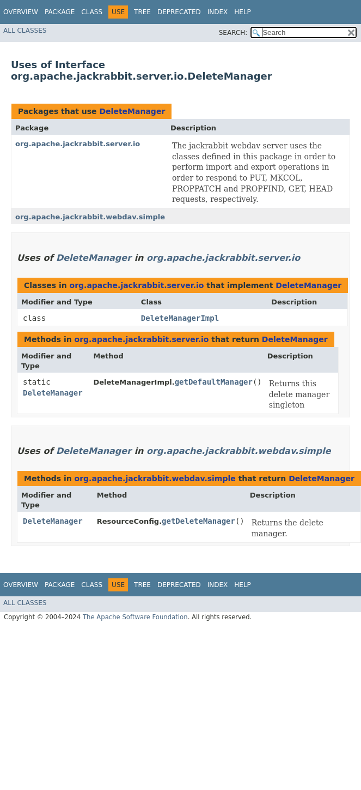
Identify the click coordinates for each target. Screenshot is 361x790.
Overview (20, 12)
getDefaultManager (214, 382)
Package (60, 12)
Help (242, 12)
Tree (142, 12)
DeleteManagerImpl (180, 318)
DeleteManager (132, 111)
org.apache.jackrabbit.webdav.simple (90, 217)
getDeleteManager (198, 521)
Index (217, 12)
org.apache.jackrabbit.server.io (77, 144)
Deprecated (179, 12)
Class (91, 12)
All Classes (24, 30)
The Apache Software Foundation (135, 617)
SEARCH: (233, 33)
